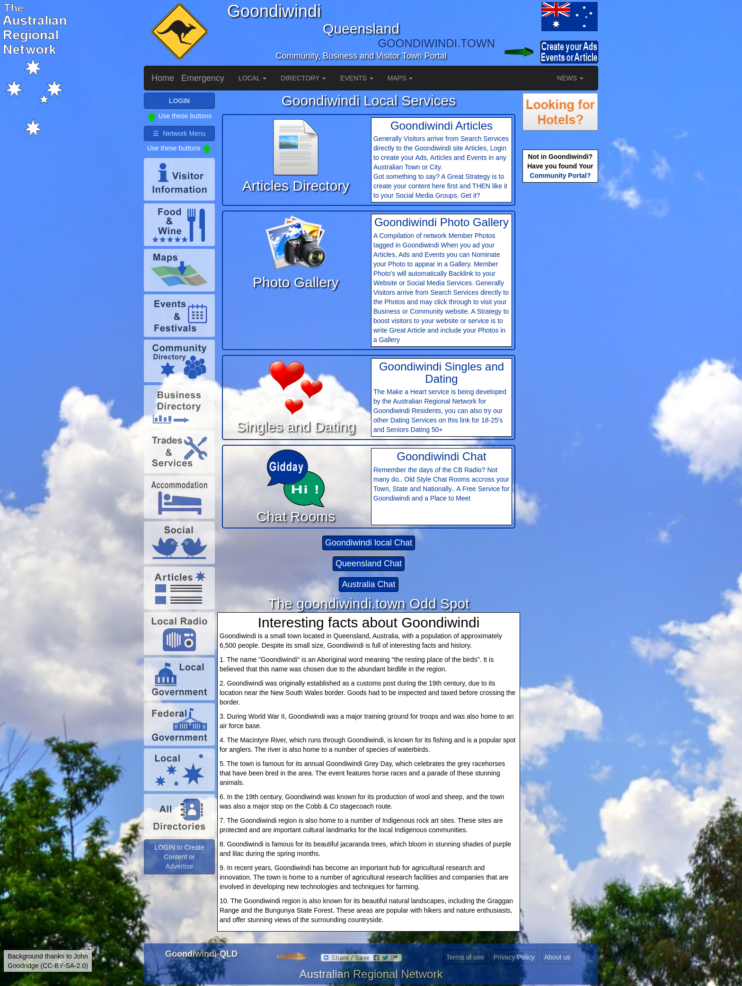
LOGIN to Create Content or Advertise (179, 857)
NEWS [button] (570, 78)
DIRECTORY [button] (303, 78)
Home (162, 78)
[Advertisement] (560, 334)
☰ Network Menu (179, 133)
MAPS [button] (400, 78)
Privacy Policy (514, 957)
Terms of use (465, 957)
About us (557, 957)
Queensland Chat (369, 563)
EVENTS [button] (356, 78)
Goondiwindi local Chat (368, 542)
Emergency (202, 78)
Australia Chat (368, 584)
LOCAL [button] (252, 78)
